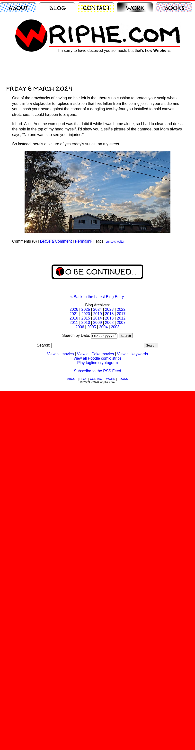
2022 (121, 309)
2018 (109, 314)
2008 (109, 322)
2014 (97, 318)
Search (126, 336)
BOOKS (123, 379)
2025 (85, 309)
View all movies (60, 354)
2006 (79, 327)
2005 (91, 327)
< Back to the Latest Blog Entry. (97, 297)
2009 (97, 322)
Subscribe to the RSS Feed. (98, 371)
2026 (74, 309)
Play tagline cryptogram (97, 363)
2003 (115, 327)
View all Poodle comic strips (97, 359)
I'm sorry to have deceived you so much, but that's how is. (114, 50)
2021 (74, 314)
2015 (85, 318)
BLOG (84, 379)
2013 (109, 318)
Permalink (83, 241)
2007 (121, 322)
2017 (121, 314)
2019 (97, 314)
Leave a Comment (56, 241)
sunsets (111, 241)
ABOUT (72, 379)
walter (120, 241)
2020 (85, 314)
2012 (121, 318)
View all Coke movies (95, 354)
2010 (85, 322)
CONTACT (97, 379)
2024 (97, 309)
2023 (109, 309)
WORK (110, 379)
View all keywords (132, 354)
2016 (74, 318)
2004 (103, 327)
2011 (74, 322)
